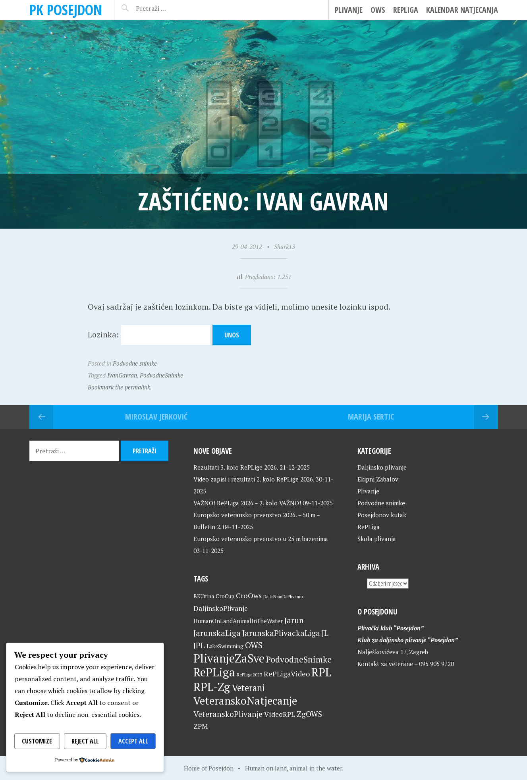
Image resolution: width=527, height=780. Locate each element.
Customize (37, 741)
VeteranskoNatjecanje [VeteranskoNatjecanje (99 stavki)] (245, 700)
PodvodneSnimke (161, 375)
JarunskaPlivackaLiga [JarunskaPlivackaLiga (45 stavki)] (281, 633)
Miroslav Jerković (156, 416)
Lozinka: (149, 334)
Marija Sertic (371, 416)
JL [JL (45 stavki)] (325, 633)
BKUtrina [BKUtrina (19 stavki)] (203, 596)
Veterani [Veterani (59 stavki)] (248, 687)
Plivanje (349, 9)
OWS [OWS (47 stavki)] (254, 645)
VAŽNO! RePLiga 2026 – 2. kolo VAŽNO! (247, 503)
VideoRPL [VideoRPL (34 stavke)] (279, 714)
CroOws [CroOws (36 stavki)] (249, 595)
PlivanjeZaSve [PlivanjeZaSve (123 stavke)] (228, 658)
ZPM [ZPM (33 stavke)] (200, 726)
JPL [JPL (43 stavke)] (199, 645)
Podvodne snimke (135, 363)
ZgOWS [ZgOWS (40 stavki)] (309, 714)
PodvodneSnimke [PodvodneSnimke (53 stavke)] (299, 659)
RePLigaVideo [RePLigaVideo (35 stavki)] (287, 673)
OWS (378, 9)
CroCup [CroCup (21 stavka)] (225, 596)
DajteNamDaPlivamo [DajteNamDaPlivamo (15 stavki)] (283, 596)
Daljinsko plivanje (382, 467)
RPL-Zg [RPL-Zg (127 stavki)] (211, 686)
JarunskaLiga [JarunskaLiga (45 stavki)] (217, 633)
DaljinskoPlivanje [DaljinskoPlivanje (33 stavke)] (220, 608)
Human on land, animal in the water (293, 768)
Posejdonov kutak (381, 515)
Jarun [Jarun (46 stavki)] (294, 620)
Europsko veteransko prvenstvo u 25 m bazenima (260, 539)
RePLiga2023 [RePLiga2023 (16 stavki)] (249, 675)
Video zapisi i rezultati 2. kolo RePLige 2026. (253, 479)
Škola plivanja (376, 539)
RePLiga (405, 9)
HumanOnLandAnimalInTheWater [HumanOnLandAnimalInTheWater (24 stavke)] (238, 621)
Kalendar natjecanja (462, 9)
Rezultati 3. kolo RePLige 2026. (235, 467)
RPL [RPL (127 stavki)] (321, 672)
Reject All (85, 741)
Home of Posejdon (209, 768)
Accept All (133, 741)
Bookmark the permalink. (120, 387)
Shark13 (284, 246)
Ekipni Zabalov (377, 479)
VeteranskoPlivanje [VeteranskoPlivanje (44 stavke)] (228, 714)
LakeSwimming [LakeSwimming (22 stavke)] (225, 646)
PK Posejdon (65, 9)
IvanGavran (122, 375)
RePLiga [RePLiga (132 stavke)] (214, 672)
